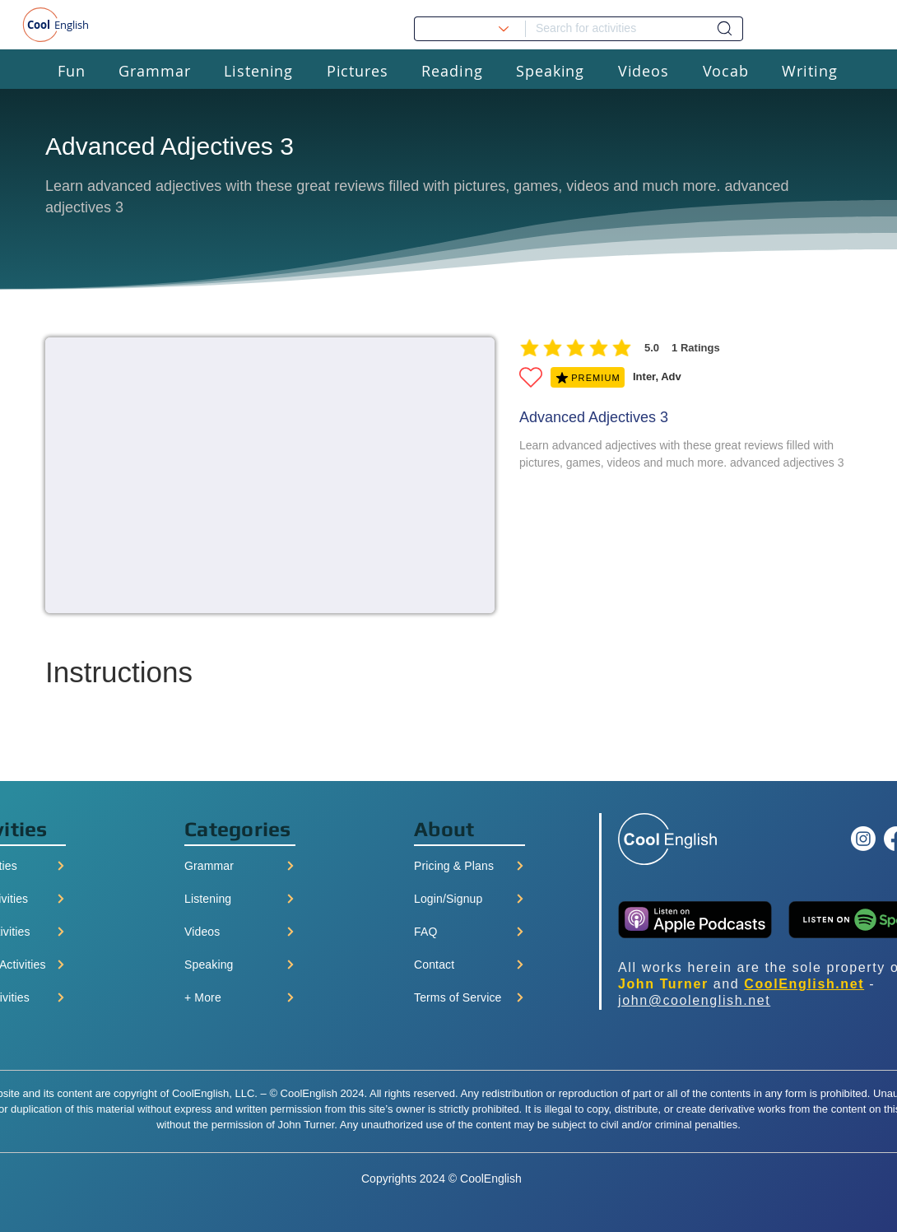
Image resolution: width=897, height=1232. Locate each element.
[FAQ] (469, 931)
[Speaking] (239, 964)
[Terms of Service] (469, 997)
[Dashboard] (724, 28)
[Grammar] (239, 865)
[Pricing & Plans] (469, 865)
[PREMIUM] (588, 377)
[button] (71, 70)
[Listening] (239, 898)
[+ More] (239, 997)
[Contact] (469, 964)
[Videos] (239, 931)
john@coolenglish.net (694, 1000)
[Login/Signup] (469, 898)
